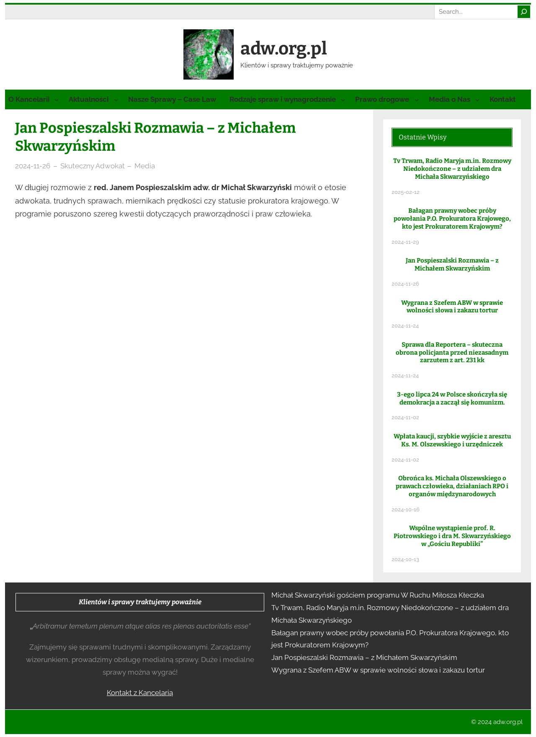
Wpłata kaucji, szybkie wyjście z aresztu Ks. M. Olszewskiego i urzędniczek (452, 440)
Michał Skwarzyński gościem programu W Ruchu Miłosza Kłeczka (377, 595)
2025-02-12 (406, 192)
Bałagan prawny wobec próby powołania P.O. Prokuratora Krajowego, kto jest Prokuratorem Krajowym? (452, 218)
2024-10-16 (406, 509)
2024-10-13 (405, 559)
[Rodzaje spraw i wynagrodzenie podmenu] (343, 99)
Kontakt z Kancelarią (140, 692)
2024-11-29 (405, 242)
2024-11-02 (405, 417)
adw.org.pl (283, 48)
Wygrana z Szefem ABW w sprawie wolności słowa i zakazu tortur (452, 306)
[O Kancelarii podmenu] (56, 99)
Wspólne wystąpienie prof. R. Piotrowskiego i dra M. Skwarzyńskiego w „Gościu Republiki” (452, 536)
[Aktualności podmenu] (116, 99)
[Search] (524, 11)
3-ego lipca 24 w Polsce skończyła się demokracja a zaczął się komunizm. (452, 398)
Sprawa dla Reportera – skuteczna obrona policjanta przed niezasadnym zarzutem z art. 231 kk (452, 352)
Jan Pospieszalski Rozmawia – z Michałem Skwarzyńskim (452, 264)
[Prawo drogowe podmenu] (417, 99)
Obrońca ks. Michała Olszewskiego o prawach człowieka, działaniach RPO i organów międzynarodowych (452, 486)
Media (144, 166)
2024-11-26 (32, 166)
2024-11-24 (405, 325)
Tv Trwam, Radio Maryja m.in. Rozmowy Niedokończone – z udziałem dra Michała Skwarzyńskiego (452, 168)
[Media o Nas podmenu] (477, 99)
